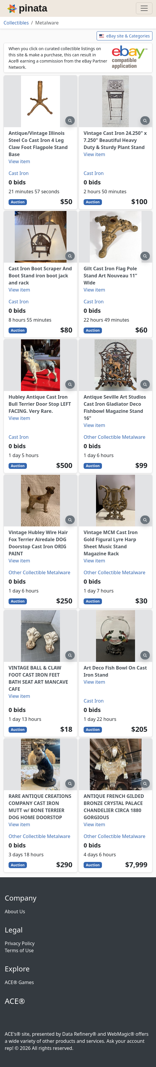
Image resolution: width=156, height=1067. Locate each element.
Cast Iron (19, 173)
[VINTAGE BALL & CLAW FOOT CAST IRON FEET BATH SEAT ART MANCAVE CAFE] (40, 636)
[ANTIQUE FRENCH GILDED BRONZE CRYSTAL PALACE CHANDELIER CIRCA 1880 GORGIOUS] (115, 764)
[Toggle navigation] (144, 8)
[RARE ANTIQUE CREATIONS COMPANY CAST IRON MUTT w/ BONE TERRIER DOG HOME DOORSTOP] (40, 764)
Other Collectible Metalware (114, 437)
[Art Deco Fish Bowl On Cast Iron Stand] (115, 636)
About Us (15, 911)
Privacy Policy (20, 943)
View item (19, 161)
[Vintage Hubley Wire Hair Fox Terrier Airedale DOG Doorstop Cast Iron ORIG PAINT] (40, 500)
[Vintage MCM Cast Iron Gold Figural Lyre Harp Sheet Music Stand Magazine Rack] (115, 500)
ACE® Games (19, 982)
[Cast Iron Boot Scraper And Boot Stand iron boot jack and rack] (40, 237)
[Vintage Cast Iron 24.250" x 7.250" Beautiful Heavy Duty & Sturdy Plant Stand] (115, 101)
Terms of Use (19, 950)
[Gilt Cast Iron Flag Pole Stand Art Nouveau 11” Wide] (115, 237)
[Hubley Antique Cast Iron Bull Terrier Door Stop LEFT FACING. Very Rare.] (40, 365)
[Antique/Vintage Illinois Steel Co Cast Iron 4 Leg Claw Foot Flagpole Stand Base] (40, 101)
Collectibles (16, 22)
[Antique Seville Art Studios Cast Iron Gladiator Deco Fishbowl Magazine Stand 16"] (115, 365)
